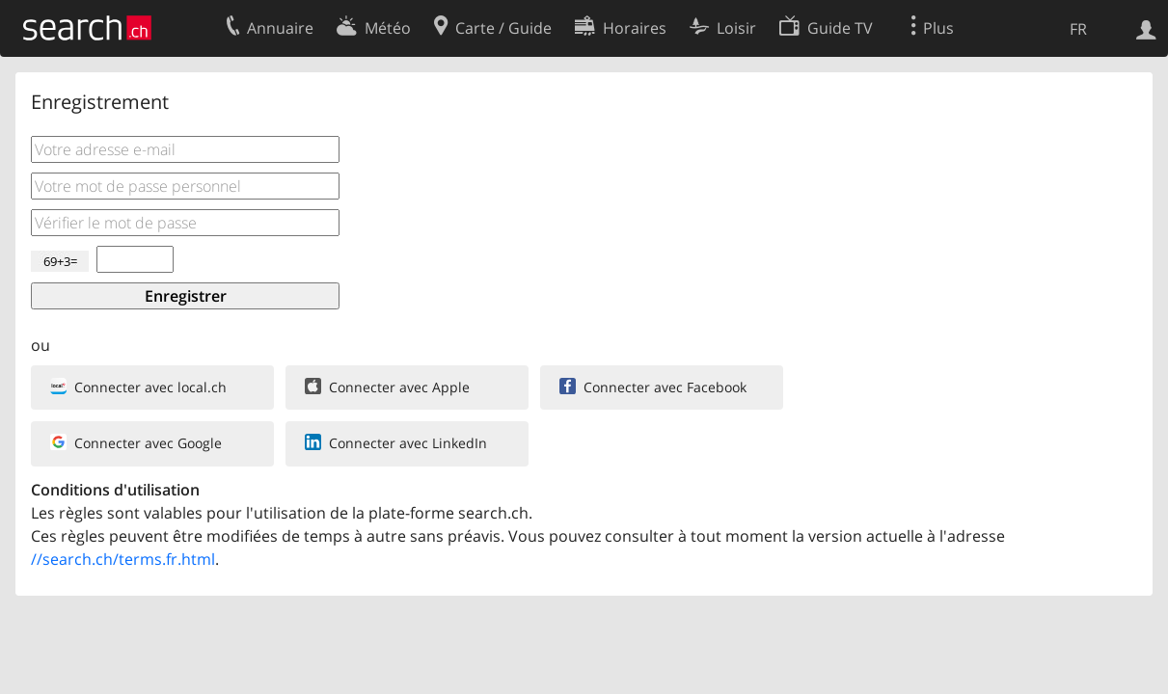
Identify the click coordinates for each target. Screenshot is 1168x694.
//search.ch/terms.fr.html (123, 559)
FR (1078, 29)
